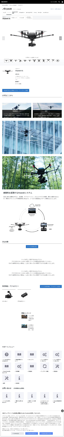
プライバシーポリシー (22, 430)
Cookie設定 (16, 433)
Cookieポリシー (17, 428)
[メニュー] (62, 2)
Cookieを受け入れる (46, 433)
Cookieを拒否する (32, 433)
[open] (59, 2)
